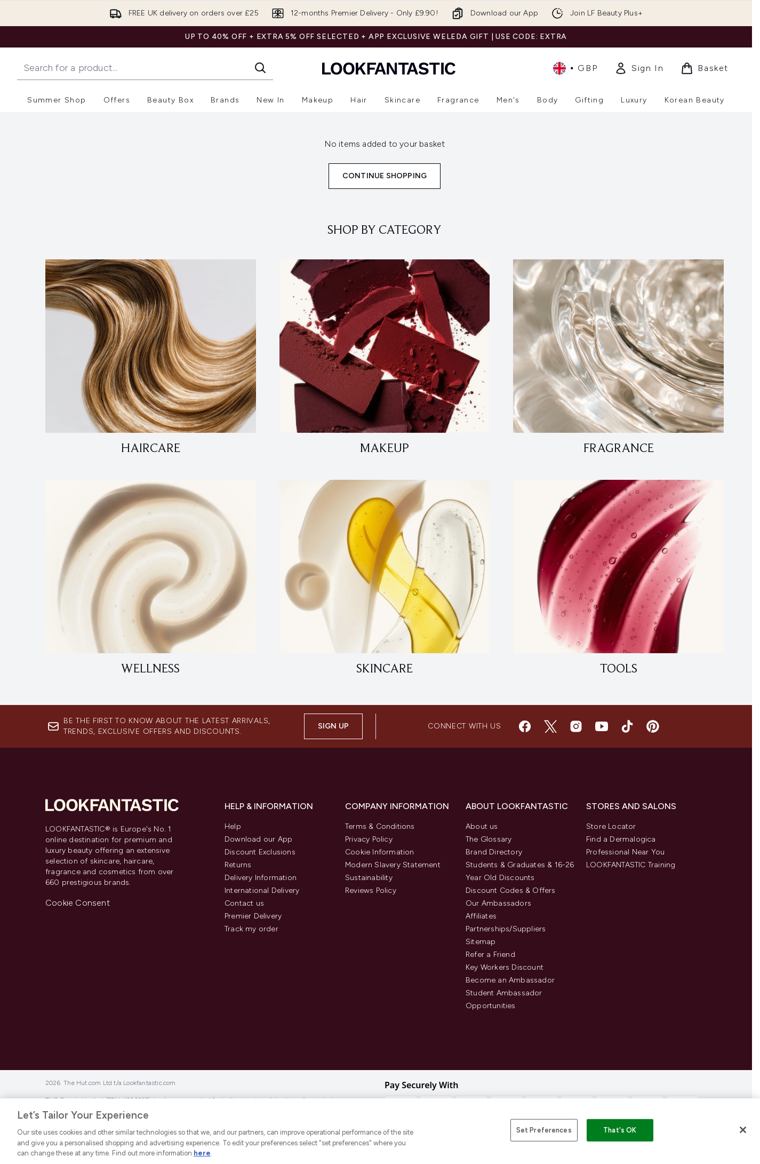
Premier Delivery (253, 916)
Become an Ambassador (510, 980)
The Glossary (488, 839)
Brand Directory (494, 852)
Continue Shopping (384, 175)
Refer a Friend (490, 954)
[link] (639, 68)
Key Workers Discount (504, 967)
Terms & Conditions (380, 826)
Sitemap (480, 941)
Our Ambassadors (498, 903)
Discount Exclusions (260, 852)
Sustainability (369, 877)
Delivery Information (261, 877)
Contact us (244, 903)
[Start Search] (260, 68)
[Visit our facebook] (525, 726)
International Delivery (262, 890)
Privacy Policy (369, 839)
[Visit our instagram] (576, 726)
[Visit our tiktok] (627, 726)
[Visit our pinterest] (653, 726)
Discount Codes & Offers (511, 890)
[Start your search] (145, 68)
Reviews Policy (370, 890)
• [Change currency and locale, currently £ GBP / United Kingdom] (575, 68)
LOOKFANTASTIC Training (630, 864)
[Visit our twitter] (550, 726)
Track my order (251, 928)
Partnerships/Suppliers (506, 928)
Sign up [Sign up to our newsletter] (333, 726)
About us (482, 826)
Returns (238, 864)
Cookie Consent (77, 903)
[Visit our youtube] (601, 726)
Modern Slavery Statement (393, 864)
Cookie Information (379, 852)
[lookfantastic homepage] (388, 68)
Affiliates (481, 916)
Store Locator (611, 826)
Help (233, 826)
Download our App (258, 839)
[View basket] (704, 68)
